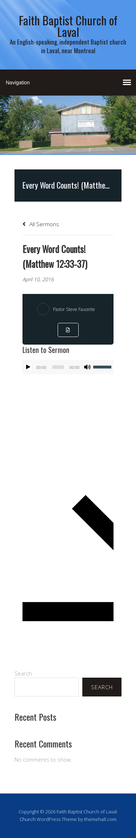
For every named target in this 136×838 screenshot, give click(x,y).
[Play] (28, 367)
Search (23, 673)
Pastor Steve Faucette (74, 309)
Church (28, 819)
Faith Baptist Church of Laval (68, 26)
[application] (68, 367)
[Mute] (87, 367)
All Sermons (40, 224)
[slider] (58, 367)
